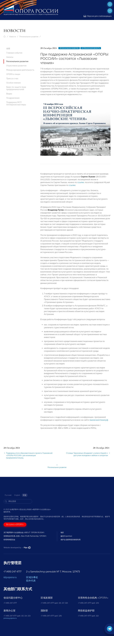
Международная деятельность (20, 70)
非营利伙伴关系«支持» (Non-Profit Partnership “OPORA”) (25, 536)
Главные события (14, 53)
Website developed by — (17, 548)
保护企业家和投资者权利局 (71, 540)
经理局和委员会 (9, 540)
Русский (8, 495)
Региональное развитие (28, 37)
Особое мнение (13, 83)
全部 (8, 48)
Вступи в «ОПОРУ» (15, 524)
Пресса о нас (12, 78)
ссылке (80, 184)
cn (110, 11)
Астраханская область (91, 48)
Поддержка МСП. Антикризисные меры (16, 103)
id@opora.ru (10, 577)
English (17, 495)
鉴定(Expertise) (66, 536)
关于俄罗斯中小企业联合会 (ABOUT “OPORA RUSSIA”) (24, 532)
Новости (12, 37)
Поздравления (12, 98)
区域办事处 (32, 577)
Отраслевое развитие (16, 66)
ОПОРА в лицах (13, 74)
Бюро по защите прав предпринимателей (16, 88)
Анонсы (9, 57)
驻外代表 (31, 580)
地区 (62, 532)
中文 (24, 495)
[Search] (18, 501)
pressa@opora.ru (10, 618)
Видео (9, 94)
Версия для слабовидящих (98, 16)
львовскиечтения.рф (98, 422)
